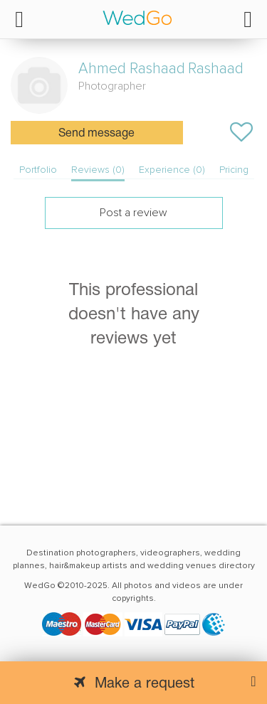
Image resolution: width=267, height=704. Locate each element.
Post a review (133, 213)
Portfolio (38, 170)
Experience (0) (172, 170)
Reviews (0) (98, 170)
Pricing (233, 170)
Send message (96, 134)
